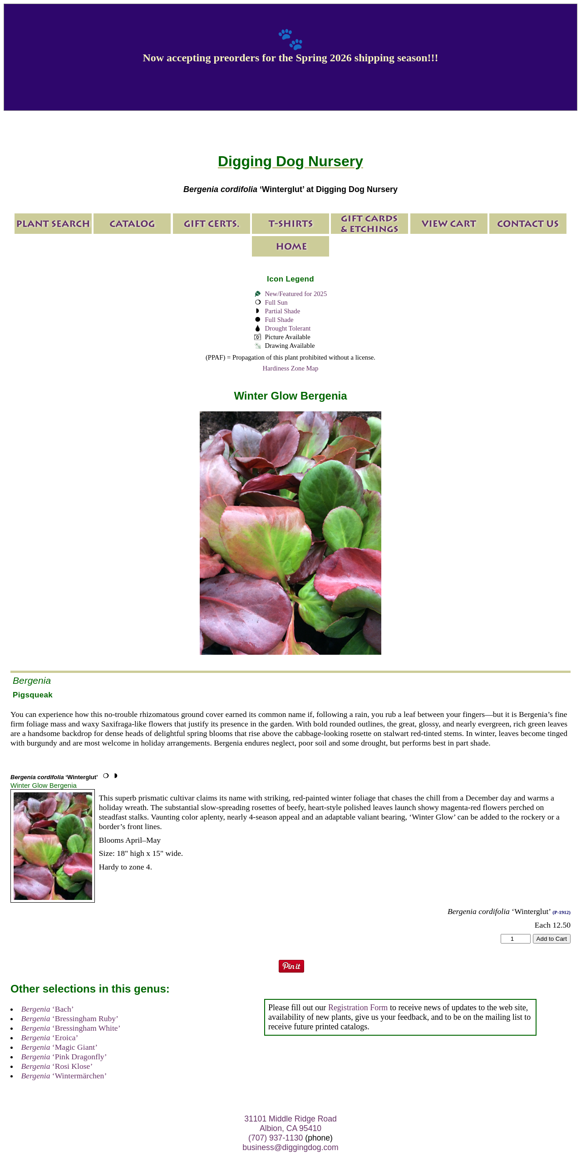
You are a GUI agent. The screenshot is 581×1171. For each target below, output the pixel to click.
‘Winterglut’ (54, 777)
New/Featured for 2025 (296, 293)
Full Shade (279, 319)
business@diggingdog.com (290, 1147)
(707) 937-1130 (275, 1137)
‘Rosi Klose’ (57, 1066)
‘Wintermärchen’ (64, 1075)
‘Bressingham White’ (71, 1028)
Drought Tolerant (287, 328)
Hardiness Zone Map (291, 368)
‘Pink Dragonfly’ (64, 1056)
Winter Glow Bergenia (43, 785)
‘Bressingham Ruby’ (69, 1018)
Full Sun (276, 302)
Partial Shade (282, 311)
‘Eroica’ (50, 1037)
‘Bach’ (47, 1008)
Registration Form (358, 1007)
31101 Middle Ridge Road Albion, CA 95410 (290, 1123)
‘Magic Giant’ (59, 1047)
